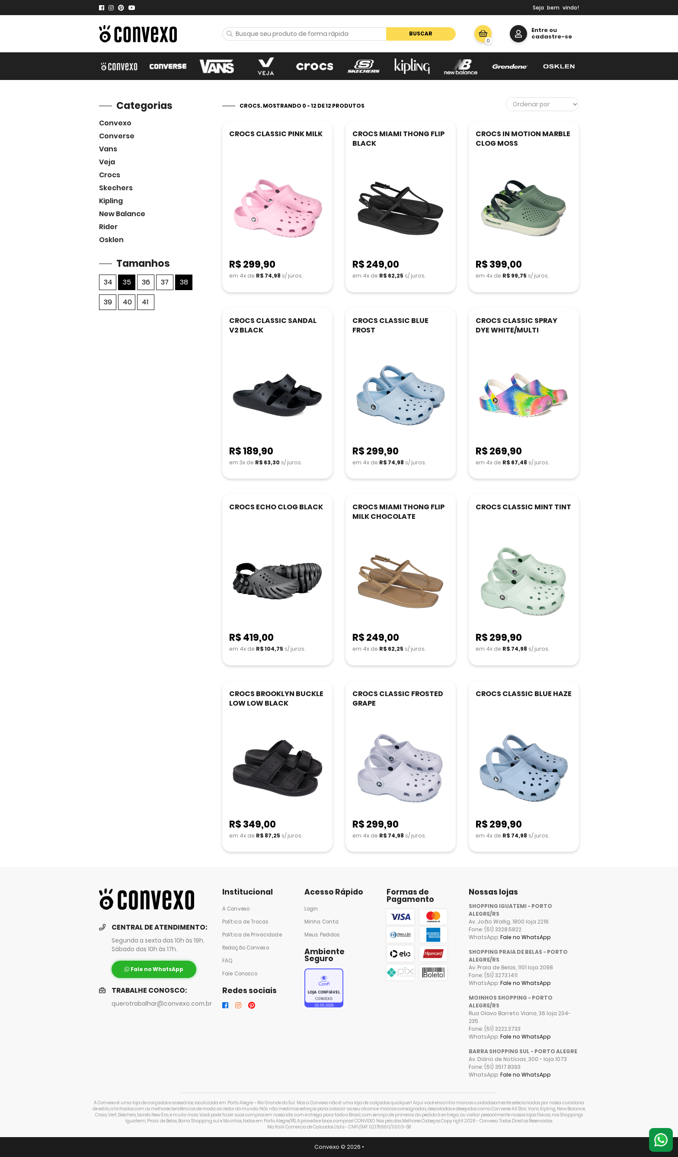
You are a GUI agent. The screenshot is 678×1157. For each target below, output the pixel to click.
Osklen (111, 240)
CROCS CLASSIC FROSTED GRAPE (397, 698)
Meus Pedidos (322, 934)
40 (127, 302)
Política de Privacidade (252, 934)
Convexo (115, 123)
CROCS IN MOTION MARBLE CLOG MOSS (523, 138)
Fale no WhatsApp (525, 937)
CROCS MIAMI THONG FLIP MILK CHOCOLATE (398, 511)
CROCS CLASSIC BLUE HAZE (524, 694)
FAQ (227, 960)
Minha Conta (321, 921)
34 (108, 282)
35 (127, 282)
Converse (116, 136)
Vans (108, 149)
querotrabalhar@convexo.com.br (162, 1004)
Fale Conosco (239, 973)
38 (184, 282)
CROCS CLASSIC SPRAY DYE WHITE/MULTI (516, 325)
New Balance (122, 214)
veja (107, 162)
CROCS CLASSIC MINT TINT (523, 507)
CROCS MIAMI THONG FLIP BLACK (398, 138)
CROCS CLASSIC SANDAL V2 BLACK (273, 325)
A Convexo (235, 908)
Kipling (111, 201)
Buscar (420, 33)
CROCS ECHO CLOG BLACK (276, 507)
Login (311, 908)
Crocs (109, 175)
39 (108, 302)
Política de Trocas (245, 921)
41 (145, 302)
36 (146, 282)
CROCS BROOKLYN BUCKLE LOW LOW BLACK (276, 698)
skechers (116, 188)
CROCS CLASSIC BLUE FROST (390, 325)
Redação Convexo (245, 947)
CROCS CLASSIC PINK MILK (276, 134)
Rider (108, 227)
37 (165, 282)
